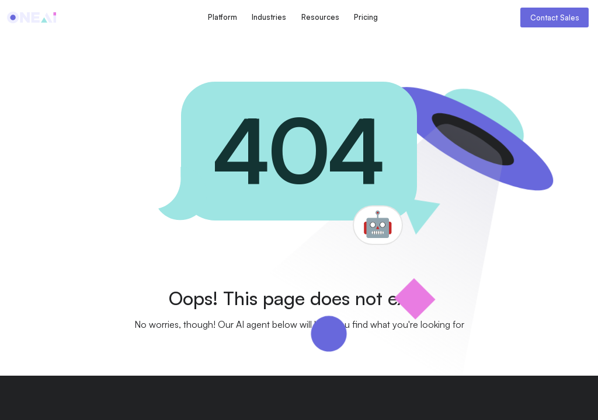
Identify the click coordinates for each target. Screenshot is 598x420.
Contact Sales (554, 17)
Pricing (366, 17)
